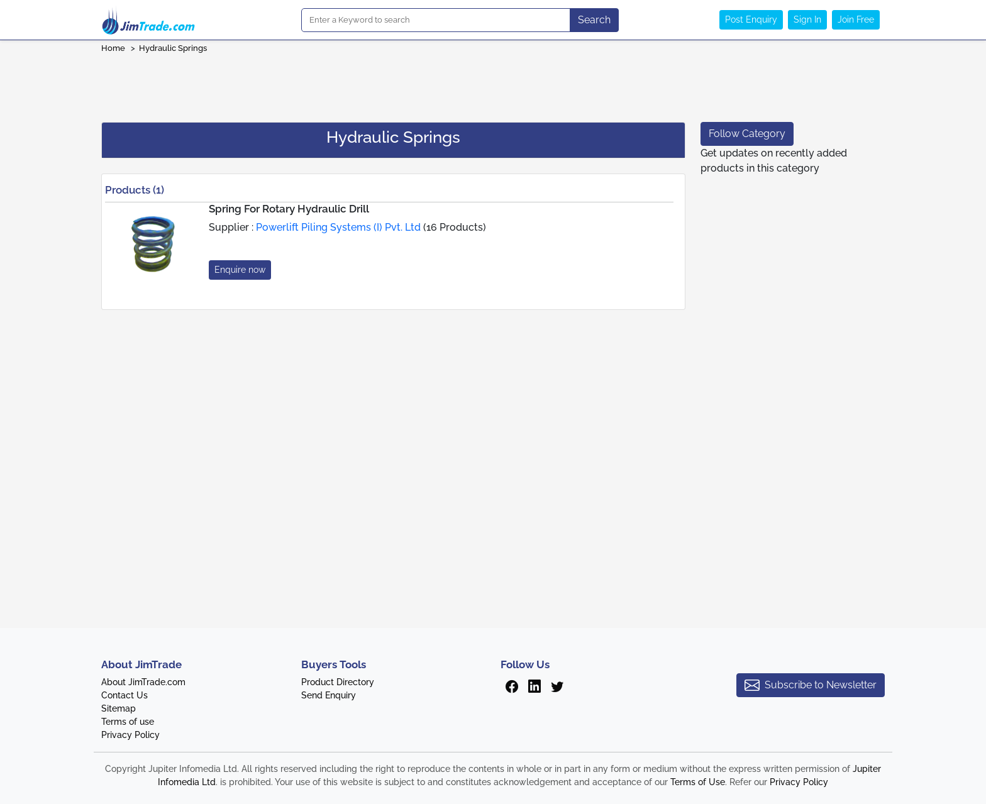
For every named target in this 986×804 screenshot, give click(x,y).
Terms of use (127, 722)
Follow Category (747, 134)
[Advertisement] (493, 83)
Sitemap (118, 708)
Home (113, 48)
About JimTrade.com (143, 682)
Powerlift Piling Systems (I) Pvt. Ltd (338, 227)
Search (594, 20)
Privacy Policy (130, 735)
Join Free (856, 19)
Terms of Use (697, 782)
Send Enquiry (328, 695)
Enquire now (239, 270)
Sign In (807, 19)
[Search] (435, 20)
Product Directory (337, 682)
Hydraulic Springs (173, 48)
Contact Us (124, 695)
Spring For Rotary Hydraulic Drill (289, 208)
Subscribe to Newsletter (811, 685)
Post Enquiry (751, 19)
